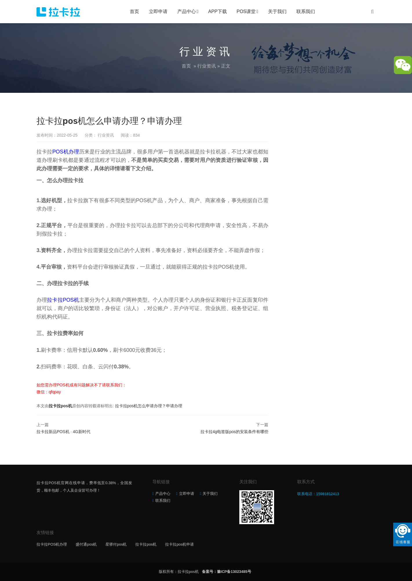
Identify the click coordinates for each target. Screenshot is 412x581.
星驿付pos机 (116, 544)
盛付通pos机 (86, 544)
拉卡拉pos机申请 (179, 544)
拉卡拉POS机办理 (52, 544)
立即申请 (158, 11)
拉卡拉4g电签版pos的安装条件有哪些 (234, 431)
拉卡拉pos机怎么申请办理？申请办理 (149, 405)
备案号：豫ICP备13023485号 (226, 571)
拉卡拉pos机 (60, 405)
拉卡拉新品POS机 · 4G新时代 (63, 431)
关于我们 (277, 11)
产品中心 (186, 11)
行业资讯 (206, 66)
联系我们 (305, 11)
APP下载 (217, 11)
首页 (134, 11)
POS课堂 (246, 11)
